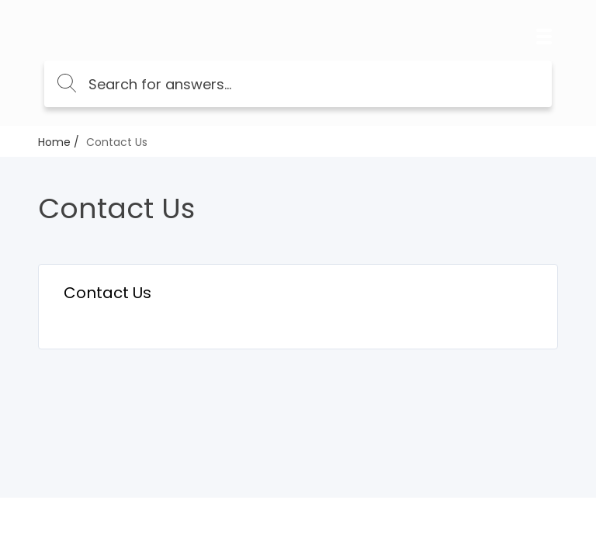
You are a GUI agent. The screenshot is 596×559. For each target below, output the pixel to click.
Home (54, 142)
